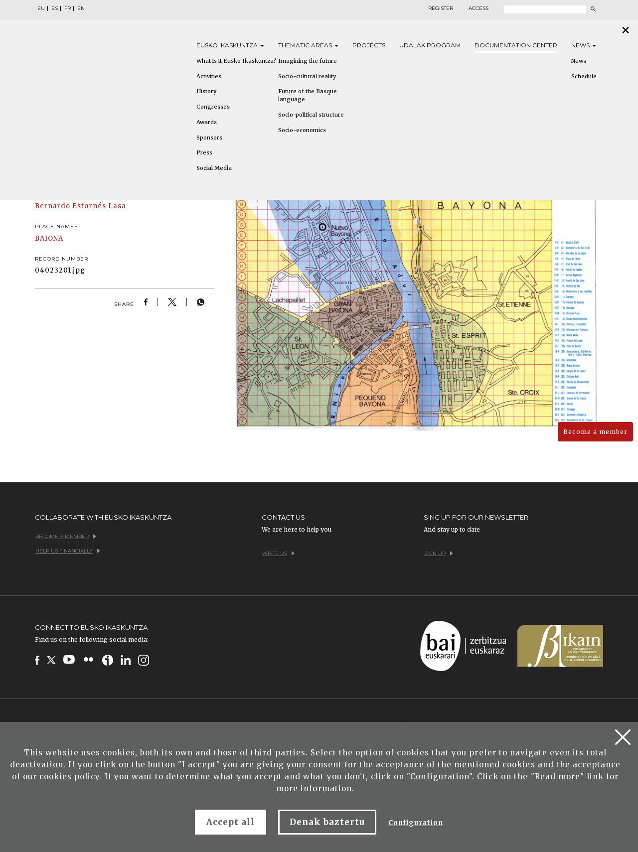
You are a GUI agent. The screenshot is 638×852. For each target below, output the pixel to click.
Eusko (230, 45)
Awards (206, 122)
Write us (278, 553)
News (583, 45)
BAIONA (49, 238)
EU (41, 8)
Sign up (438, 553)
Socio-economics (302, 130)
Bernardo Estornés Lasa (80, 206)
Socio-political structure (311, 114)
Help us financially (67, 551)
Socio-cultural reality (307, 76)
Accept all (230, 822)
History (206, 91)
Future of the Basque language (307, 95)
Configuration (416, 823)
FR (67, 8)
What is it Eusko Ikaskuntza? (236, 60)
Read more (557, 776)
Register (440, 8)
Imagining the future (307, 60)
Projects (368, 45)
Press (204, 152)
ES (54, 8)
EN (81, 8)
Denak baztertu (327, 822)
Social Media (214, 167)
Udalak (430, 45)
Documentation (516, 45)
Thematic (308, 45)
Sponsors (209, 137)
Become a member (595, 431)
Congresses (213, 106)
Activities (208, 76)
